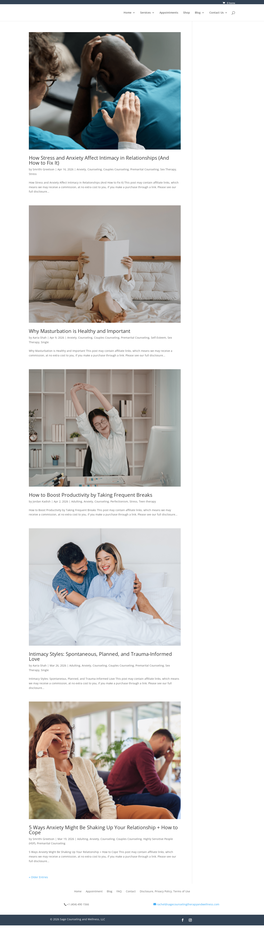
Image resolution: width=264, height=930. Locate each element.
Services (145, 12)
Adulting (76, 501)
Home (127, 12)
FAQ (119, 891)
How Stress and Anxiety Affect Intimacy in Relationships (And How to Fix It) (99, 160)
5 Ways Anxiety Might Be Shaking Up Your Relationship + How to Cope (103, 830)
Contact (131, 891)
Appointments (169, 12)
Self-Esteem (158, 337)
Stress (33, 174)
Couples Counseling (116, 169)
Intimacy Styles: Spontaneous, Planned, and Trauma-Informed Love (100, 656)
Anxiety (81, 169)
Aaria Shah (40, 337)
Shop (186, 12)
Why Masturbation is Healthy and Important (79, 331)
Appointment (94, 891)
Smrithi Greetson (43, 169)
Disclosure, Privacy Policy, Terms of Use (165, 891)
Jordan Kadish (42, 501)
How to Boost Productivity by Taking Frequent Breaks (90, 494)
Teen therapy (147, 501)
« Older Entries (38, 877)
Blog (198, 12)
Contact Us (216, 12)
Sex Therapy (168, 169)
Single (45, 342)
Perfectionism (119, 501)
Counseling (94, 169)
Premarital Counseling (144, 169)
